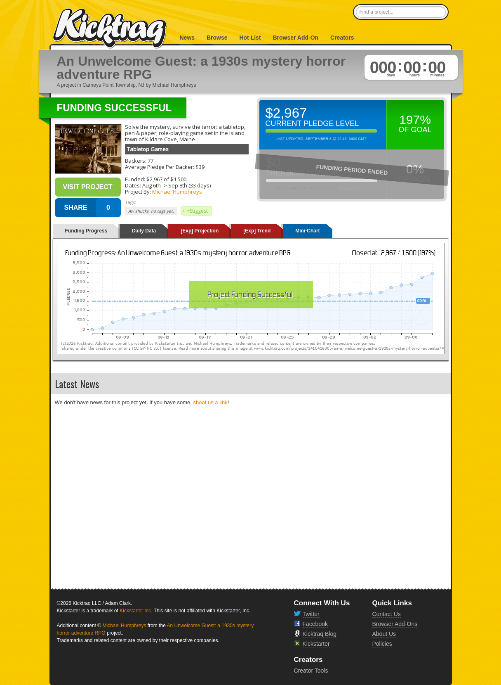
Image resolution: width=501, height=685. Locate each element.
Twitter (311, 614)
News (187, 37)
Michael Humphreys (177, 191)
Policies (382, 643)
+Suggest (197, 210)
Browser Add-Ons (395, 624)
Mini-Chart (307, 231)
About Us (384, 633)
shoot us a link (210, 402)
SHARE (75, 207)
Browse (217, 37)
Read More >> (353, 188)
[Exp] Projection (200, 231)
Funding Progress (86, 231)
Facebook (315, 624)
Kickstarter (316, 643)
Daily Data (144, 231)
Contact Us (386, 614)
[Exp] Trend (256, 231)
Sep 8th (177, 185)
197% (415, 119)
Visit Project (87, 186)
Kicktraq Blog (319, 633)
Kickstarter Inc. (136, 611)
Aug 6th (151, 185)
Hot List (250, 37)
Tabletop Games (148, 149)
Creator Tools (311, 670)
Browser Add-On (295, 37)
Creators (342, 37)
